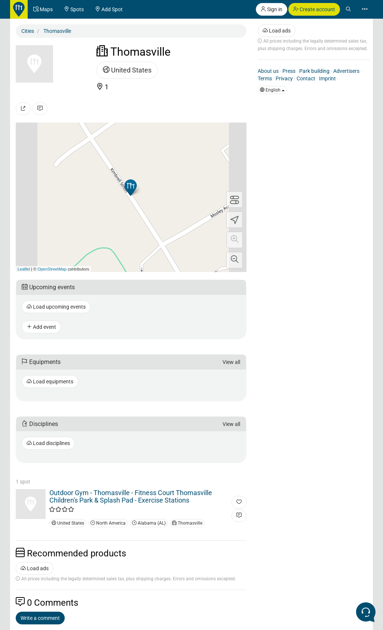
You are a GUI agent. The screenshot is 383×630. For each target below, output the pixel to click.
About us (268, 71)
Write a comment (40, 618)
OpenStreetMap (52, 269)
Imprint (327, 78)
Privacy (284, 78)
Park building (314, 71)
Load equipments (50, 382)
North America (108, 523)
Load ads (35, 568)
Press (288, 71)
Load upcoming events (56, 307)
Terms (265, 78)
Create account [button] (314, 9)
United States (127, 70)
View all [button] (231, 362)
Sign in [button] (271, 9)
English (272, 90)
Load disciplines (48, 443)
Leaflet (24, 269)
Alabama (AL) (149, 523)
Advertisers (346, 71)
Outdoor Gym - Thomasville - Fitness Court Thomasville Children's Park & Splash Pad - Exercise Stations (130, 496)
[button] (234, 240)
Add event (41, 327)
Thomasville (187, 523)
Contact (306, 78)
